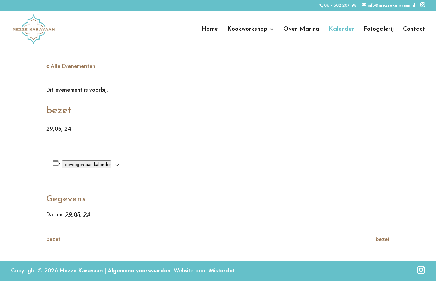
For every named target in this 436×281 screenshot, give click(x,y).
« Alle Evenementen (70, 66)
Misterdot (222, 271)
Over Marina (301, 29)
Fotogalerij (378, 29)
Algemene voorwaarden (139, 271)
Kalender (341, 29)
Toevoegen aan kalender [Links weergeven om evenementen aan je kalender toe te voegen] (87, 164)
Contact (414, 29)
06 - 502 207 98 (340, 5)
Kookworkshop (247, 29)
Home (209, 29)
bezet (53, 239)
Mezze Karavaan (81, 271)
